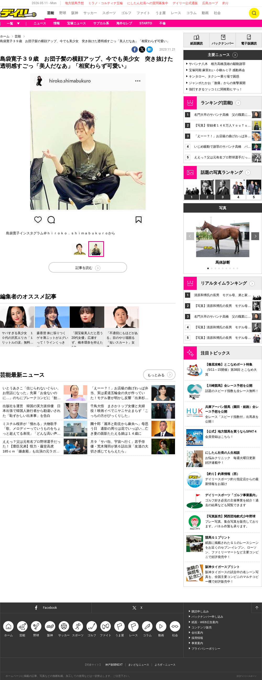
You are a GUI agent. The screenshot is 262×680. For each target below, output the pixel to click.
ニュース (40, 23)
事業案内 (197, 643)
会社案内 (197, 632)
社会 (217, 13)
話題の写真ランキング (222, 172)
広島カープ (210, 3)
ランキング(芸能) (217, 103)
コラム (191, 13)
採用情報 (197, 637)
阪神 (74, 13)
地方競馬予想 (74, 3)
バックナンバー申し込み (207, 616)
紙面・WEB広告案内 (205, 622)
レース (176, 13)
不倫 (162, 23)
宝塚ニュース (76, 23)
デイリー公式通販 (185, 3)
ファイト (143, 13)
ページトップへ (256, 607)
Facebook (50, 608)
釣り (225, 3)
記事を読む (83, 268)
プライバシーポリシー (206, 648)
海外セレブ (124, 23)
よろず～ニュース (165, 664)
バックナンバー (223, 43)
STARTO (145, 23)
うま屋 (160, 13)
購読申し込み (200, 611)
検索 (254, 13)
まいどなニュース (138, 664)
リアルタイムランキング (224, 283)
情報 (56, 23)
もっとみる (156, 375)
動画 (205, 13)
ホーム (4, 36)
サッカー (90, 13)
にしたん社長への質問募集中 (147, 3)
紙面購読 (196, 43)
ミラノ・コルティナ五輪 (105, 3)
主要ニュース (219, 55)
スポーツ (109, 13)
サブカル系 (101, 23)
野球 (62, 13)
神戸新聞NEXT (114, 664)
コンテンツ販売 (202, 627)
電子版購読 (249, 43)
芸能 (50, 13)
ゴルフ (126, 13)
